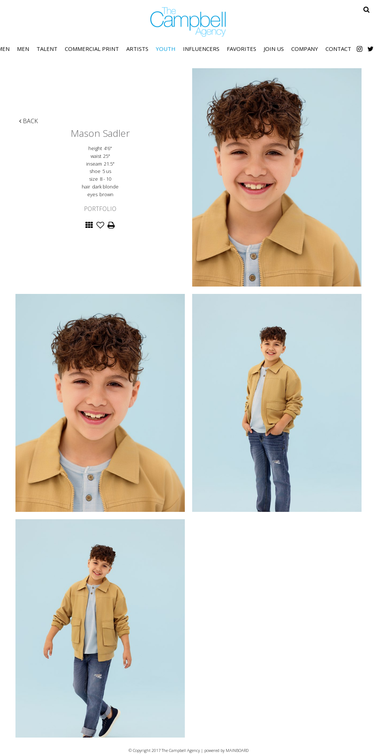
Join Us (274, 48)
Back (28, 121)
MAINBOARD (237, 750)
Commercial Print (92, 48)
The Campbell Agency (188, 21)
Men (23, 48)
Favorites (241, 48)
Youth (166, 48)
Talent (46, 48)
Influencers (201, 48)
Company (304, 48)
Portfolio (100, 209)
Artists (137, 48)
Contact (338, 48)
